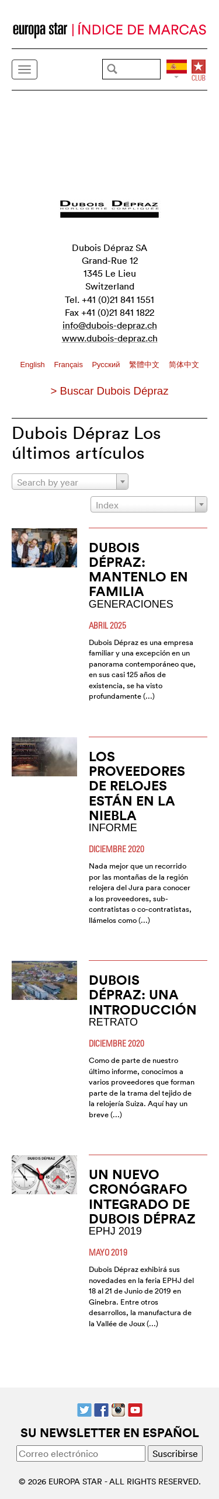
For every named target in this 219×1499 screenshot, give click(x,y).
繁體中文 (145, 364)
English (33, 364)
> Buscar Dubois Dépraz (109, 391)
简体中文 (184, 364)
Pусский (106, 364)
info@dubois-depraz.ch (109, 325)
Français (69, 364)
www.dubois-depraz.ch (110, 338)
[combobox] (70, 481)
